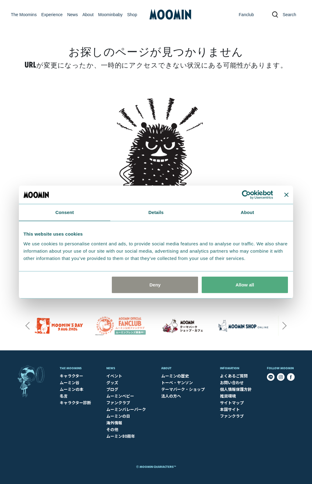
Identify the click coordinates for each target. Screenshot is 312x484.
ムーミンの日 (118, 416)
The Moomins (71, 368)
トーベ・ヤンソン (177, 382)
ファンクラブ (118, 402)
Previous (27, 325)
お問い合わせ (232, 382)
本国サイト (230, 409)
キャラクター (71, 375)
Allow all (245, 284)
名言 (64, 395)
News (110, 368)
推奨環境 (228, 395)
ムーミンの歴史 (175, 375)
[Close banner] (286, 195)
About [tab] (247, 212)
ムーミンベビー (120, 395)
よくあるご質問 (234, 375)
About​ (166, 368)
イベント (114, 375)
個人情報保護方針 (236, 389)
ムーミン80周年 (120, 436)
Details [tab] (156, 212)
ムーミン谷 (70, 382)
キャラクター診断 (75, 402)
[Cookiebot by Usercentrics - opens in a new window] (246, 194)
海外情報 (114, 422)
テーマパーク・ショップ (183, 389)
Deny (155, 284)
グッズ (112, 382)
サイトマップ (232, 402)
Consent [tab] (64, 212)
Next (284, 325)
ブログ (112, 389)
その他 (112, 429)
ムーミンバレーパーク (126, 409)
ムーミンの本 (71, 389)
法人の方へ (171, 395)
